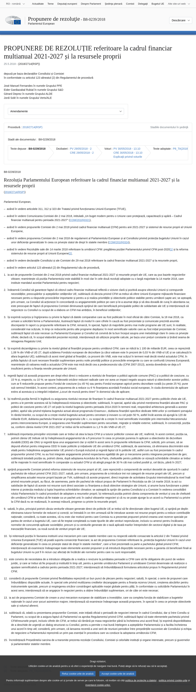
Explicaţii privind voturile (128, 156)
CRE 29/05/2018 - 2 (82, 152)
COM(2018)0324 (119, 242)
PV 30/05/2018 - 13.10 (127, 148)
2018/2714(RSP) (32, 127)
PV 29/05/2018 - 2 (81, 148)
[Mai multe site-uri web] (179, 4)
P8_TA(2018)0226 (184, 148)
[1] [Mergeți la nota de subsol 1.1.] (171, 249)
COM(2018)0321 (80, 220)
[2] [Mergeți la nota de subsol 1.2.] (70, 253)
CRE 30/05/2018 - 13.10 (128, 152)
